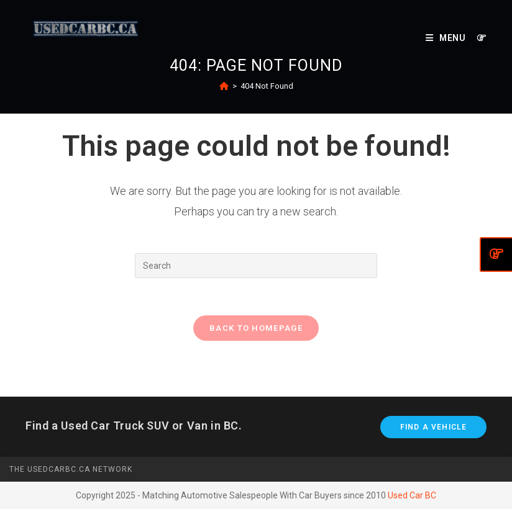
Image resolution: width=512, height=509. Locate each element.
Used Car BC (412, 495)
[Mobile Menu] (447, 38)
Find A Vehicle (433, 427)
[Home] (224, 86)
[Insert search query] (256, 265)
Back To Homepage (256, 328)
